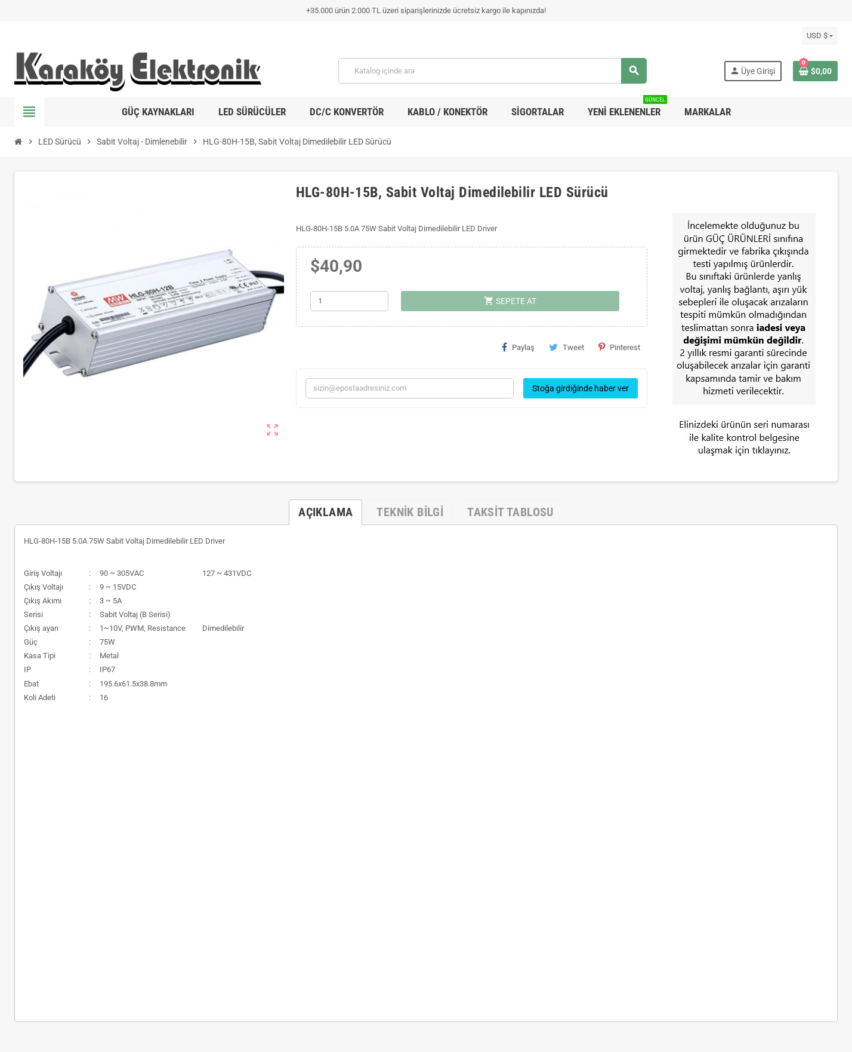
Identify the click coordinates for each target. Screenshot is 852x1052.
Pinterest (619, 347)
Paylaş (518, 347)
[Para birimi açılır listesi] (820, 36)
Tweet (566, 347)
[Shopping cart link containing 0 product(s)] (815, 71)
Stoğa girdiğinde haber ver (580, 388)
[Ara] (492, 71)
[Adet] (349, 301)
